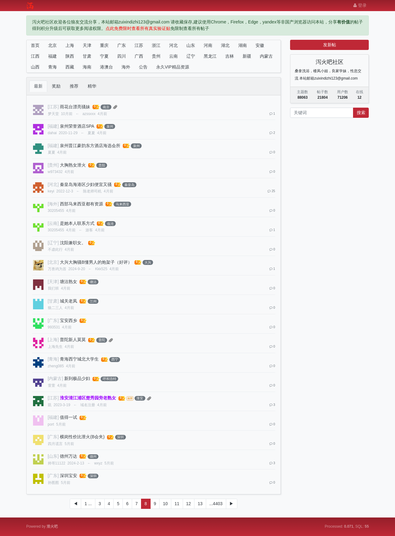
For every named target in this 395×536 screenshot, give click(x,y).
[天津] (53, 281)
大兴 (147, 262)
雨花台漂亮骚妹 (75, 106)
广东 (121, 45)
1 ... (88, 503)
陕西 (69, 56)
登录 (360, 5)
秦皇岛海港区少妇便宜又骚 (86, 184)
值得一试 (68, 417)
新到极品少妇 (77, 378)
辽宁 (190, 56)
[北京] (53, 262)
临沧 (110, 223)
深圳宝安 (68, 475)
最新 (38, 86)
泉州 (109, 126)
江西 (35, 56)
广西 (139, 56)
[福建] (53, 126)
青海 (52, 66)
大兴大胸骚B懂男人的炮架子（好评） (96, 262)
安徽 (260, 45)
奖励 (56, 86)
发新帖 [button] (329, 44)
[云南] (53, 223)
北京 (52, 45)
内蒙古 (266, 56)
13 (200, 503)
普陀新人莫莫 (73, 339)
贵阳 (101, 165)
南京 (106, 107)
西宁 (114, 359)
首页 (35, 45)
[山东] (53, 456)
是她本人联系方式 (77, 223)
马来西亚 (122, 204)
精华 (92, 86)
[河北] (53, 184)
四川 (121, 56)
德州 (93, 456)
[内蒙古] (55, 378)
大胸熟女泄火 (73, 165)
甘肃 (87, 56)
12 (188, 503)
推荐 (74, 86)
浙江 (156, 45)
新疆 (247, 56)
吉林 (229, 56)
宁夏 (104, 56)
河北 (173, 45)
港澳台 (106, 66)
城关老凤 (68, 301)
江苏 (139, 45)
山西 (35, 66)
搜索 (361, 112)
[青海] (53, 359)
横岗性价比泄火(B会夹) (82, 436)
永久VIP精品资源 (172, 66)
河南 (208, 45)
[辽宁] (53, 242)
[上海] (53, 339)
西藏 (69, 66)
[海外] (53, 203)
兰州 (93, 301)
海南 (87, 66)
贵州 (156, 56)
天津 (87, 45)
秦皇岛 (129, 185)
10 (165, 503)
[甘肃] (53, 301)
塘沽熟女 (68, 281)
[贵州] (53, 165)
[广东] (53, 320)
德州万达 (68, 456)
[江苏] (53, 106)
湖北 (225, 45)
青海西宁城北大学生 (79, 359)
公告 (143, 66)
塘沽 (93, 282)
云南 (173, 56)
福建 (52, 56)
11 (176, 503)
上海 (69, 45)
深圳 (120, 437)
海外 (126, 66)
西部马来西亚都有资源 (81, 203)
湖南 (242, 45)
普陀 (101, 340)
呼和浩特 (109, 379)
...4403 (215, 503)
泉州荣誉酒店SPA (77, 126)
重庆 (104, 45)
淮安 (139, 398)
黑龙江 (210, 56)
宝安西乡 (68, 320)
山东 (190, 45)
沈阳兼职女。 (73, 242)
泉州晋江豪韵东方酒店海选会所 (90, 145)
